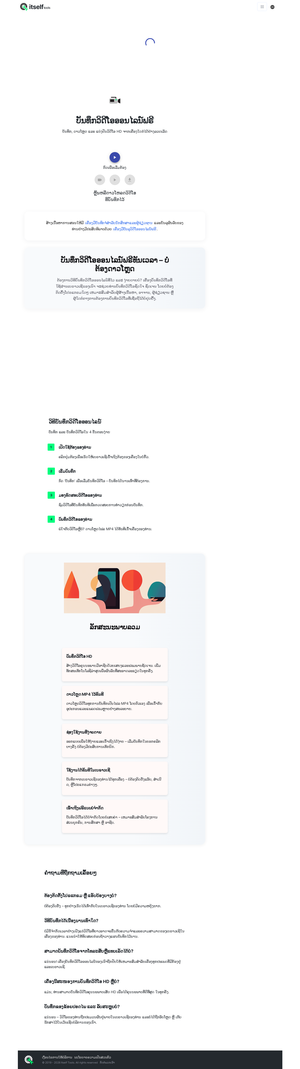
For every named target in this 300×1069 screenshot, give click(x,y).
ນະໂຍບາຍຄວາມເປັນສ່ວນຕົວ (92, 1057)
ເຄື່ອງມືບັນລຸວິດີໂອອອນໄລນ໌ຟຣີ (134, 229)
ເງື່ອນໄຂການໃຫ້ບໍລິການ (57, 1057)
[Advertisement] (247, 148)
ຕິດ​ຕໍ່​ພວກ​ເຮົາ (107, 1062)
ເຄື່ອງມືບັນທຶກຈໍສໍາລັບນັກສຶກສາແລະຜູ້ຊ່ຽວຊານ (119, 223)
